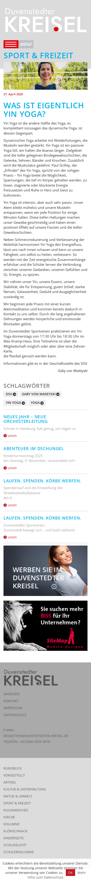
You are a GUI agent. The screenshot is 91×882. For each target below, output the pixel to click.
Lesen (10, 435)
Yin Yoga (13, 402)
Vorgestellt (14, 775)
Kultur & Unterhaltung (25, 789)
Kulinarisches (16, 810)
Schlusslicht (15, 845)
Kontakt (11, 701)
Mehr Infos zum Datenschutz (57, 874)
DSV (9, 394)
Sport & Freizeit (17, 803)
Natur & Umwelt (18, 796)
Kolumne (12, 824)
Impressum (13, 708)
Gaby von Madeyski (39, 394)
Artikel (10, 782)
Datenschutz (15, 715)
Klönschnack (16, 831)
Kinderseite (14, 838)
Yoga (35, 402)
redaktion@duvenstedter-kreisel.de (36, 736)
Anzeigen (12, 694)
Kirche (9, 817)
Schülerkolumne (19, 852)
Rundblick (13, 768)
